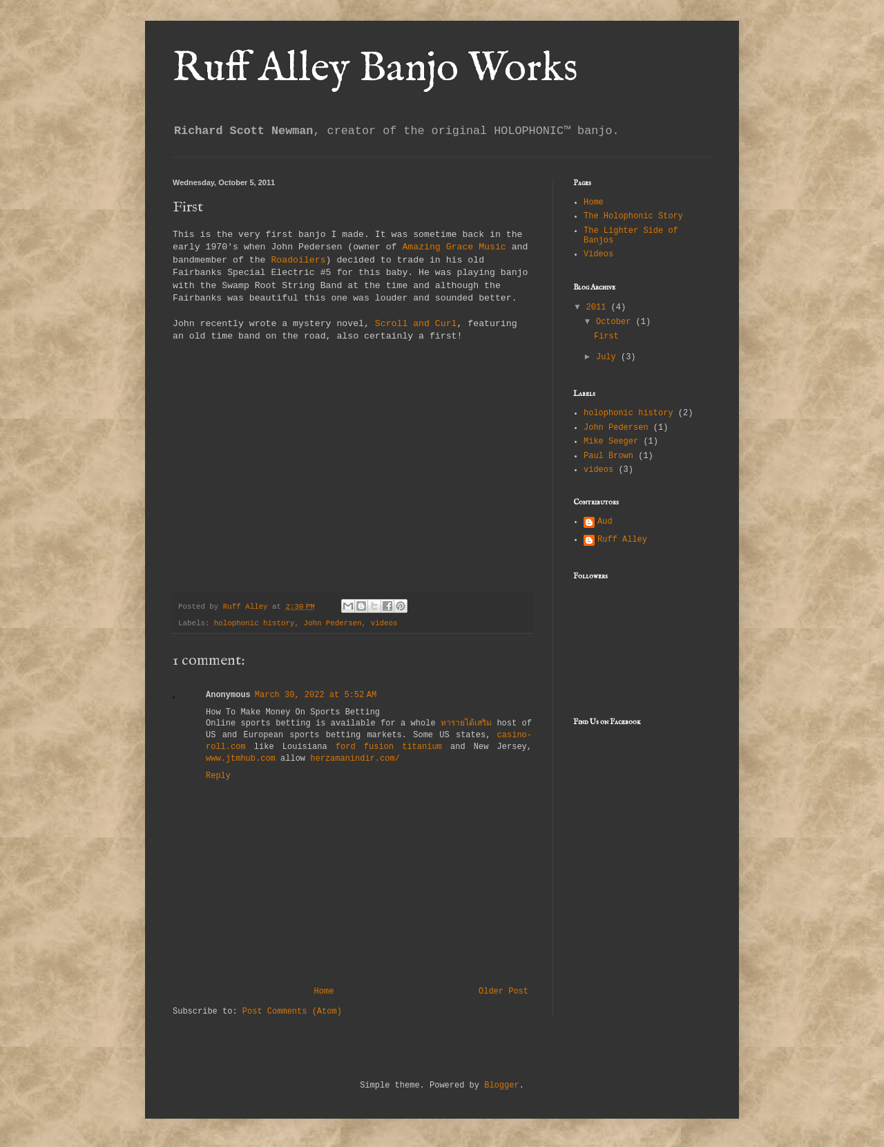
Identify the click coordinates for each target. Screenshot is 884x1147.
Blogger (501, 1085)
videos (384, 623)
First (606, 336)
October (616, 322)
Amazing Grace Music (454, 247)
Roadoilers (298, 260)
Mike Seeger (611, 441)
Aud (605, 522)
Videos (598, 254)
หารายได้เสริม (466, 723)
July (608, 357)
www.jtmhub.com (241, 759)
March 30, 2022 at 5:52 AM (315, 695)
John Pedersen (332, 623)
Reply (218, 776)
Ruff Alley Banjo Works (375, 69)
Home (324, 991)
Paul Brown (608, 456)
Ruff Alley (622, 539)
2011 (598, 307)
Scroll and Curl (416, 324)
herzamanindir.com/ (355, 759)
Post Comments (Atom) (292, 1011)
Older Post (503, 991)
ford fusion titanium (389, 747)
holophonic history (254, 623)
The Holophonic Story (633, 216)
